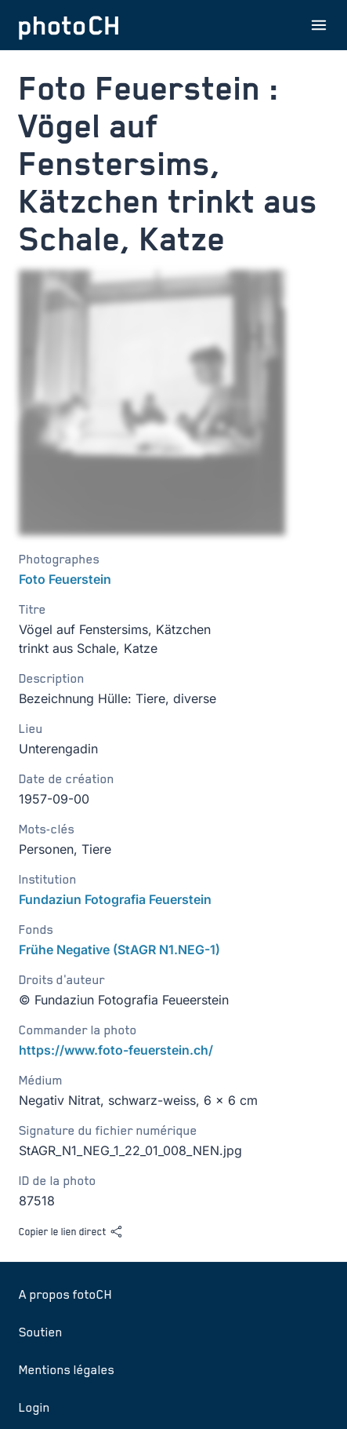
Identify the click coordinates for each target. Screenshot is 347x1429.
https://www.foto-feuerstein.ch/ (116, 1050)
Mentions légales (66, 1369)
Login (34, 1407)
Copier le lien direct (71, 1231)
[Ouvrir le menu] (318, 25)
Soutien (41, 1332)
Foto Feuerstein (65, 579)
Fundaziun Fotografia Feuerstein (115, 899)
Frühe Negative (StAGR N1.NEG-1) (119, 949)
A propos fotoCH (65, 1294)
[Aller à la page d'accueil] (69, 25)
